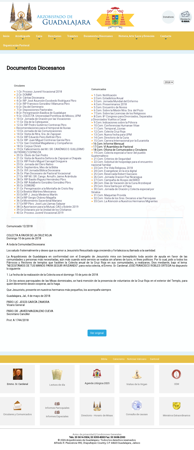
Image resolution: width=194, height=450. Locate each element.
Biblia (104, 359)
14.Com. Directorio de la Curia (111, 137)
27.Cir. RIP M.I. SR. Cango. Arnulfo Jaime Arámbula (46, 176)
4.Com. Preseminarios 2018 (110, 104)
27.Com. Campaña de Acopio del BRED (117, 180)
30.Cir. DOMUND (25, 185)
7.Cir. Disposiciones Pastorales (34, 109)
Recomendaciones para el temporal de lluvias (43, 127)
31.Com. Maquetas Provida (110, 195)
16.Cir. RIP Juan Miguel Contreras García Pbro (43, 140)
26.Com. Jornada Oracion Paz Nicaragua (118, 177)
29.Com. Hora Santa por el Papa (113, 186)
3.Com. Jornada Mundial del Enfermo (116, 101)
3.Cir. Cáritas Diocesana (30, 97)
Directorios (54, 37)
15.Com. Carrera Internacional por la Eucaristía (121, 140)
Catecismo (119, 359)
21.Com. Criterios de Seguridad (112, 158)
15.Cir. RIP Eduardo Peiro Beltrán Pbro (38, 137)
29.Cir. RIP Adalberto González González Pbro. (43, 182)
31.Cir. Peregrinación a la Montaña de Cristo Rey (44, 188)
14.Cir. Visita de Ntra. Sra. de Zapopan (38, 134)
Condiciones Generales (108, 434)
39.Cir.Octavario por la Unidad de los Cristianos (43, 209)
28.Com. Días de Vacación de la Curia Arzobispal (122, 183)
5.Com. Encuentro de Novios (110, 107)
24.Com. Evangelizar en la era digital (115, 170)
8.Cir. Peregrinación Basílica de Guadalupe (41, 112)
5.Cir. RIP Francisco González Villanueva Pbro (43, 103)
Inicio (6, 36)
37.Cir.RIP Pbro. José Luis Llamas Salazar (40, 203)
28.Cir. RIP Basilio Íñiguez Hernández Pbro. (41, 179)
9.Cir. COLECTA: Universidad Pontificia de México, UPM (48, 115)
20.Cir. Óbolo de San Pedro (32, 155)
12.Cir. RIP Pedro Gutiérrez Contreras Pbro (41, 124)
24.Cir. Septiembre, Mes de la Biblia (37, 167)
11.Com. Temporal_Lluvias (109, 128)
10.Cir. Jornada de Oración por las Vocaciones (43, 118)
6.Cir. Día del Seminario (30, 106)
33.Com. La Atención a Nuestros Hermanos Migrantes (126, 201)
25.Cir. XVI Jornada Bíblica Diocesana (38, 170)
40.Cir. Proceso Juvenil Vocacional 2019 (39, 212)
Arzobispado (22, 37)
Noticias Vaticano (136, 359)
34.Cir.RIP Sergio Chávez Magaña (36, 197)
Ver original (97, 333)
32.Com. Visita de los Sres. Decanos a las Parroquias (125, 198)
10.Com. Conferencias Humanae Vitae (116, 125)
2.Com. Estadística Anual (108, 98)
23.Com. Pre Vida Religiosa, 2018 (113, 167)
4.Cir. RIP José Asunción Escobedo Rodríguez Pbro (46, 100)
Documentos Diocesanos (98, 37)
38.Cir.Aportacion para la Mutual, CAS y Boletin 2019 (47, 206)
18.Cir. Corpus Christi (28, 146)
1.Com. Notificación (105, 95)
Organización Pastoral (16, 46)
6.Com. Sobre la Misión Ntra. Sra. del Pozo (118, 110)
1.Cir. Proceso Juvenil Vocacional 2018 (39, 91)
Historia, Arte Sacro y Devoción (136, 37)
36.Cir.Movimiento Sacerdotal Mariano (39, 200)
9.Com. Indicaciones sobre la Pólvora (115, 122)
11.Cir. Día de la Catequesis (32, 121)
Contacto (165, 37)
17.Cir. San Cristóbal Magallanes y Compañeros (44, 143)
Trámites (72, 37)
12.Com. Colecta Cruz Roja (109, 131)
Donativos (168, 17)
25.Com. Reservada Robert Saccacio (115, 173)
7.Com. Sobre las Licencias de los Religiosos (120, 113)
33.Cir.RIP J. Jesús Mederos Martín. (37, 194)
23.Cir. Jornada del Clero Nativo (34, 164)
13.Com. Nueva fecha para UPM (113, 134)
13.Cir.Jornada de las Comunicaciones (39, 131)
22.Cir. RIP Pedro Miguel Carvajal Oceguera (41, 161)
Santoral (154, 359)
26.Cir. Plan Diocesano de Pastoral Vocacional (43, 173)
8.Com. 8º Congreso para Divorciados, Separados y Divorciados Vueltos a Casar (121, 118)
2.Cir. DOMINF (24, 94)
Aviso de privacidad (83, 434)
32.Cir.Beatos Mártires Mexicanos (36, 191)
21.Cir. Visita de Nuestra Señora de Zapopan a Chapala (48, 158)
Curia (39, 37)
